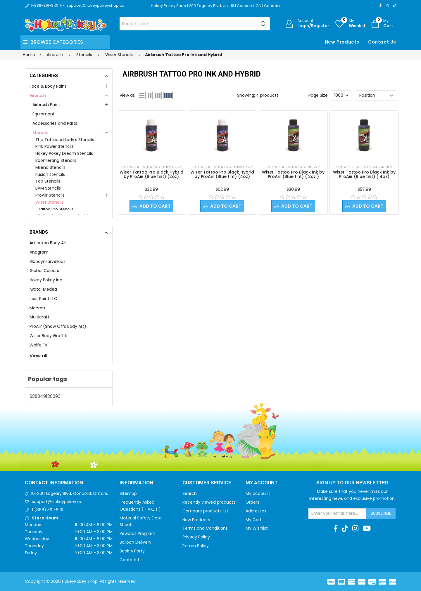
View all (38, 355)
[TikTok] (394, 5)
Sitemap (128, 493)
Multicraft (39, 317)
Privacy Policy (196, 537)
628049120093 (45, 396)
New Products (342, 42)
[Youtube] (367, 528)
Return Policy (195, 546)
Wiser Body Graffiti (48, 336)
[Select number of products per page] (341, 95)
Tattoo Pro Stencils (55, 209)
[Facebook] (380, 5)
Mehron (37, 308)
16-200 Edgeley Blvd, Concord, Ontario (69, 493)
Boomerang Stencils (55, 160)
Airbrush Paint (46, 105)
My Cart (254, 520)
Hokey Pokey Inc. (46, 280)
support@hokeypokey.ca (57, 502)
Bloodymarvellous (47, 261)
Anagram (39, 252)
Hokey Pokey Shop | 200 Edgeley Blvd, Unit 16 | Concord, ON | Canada (215, 5)
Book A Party (132, 551)
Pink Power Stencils (54, 146)
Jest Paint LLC (43, 298)
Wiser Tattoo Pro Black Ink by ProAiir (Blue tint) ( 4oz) (364, 174)
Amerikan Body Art (48, 243)
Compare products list (205, 511)
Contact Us (382, 42)
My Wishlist (257, 528)
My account (258, 493)
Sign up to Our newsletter (352, 483)
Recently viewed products (208, 502)
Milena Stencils (50, 167)
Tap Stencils (47, 181)
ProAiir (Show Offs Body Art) (58, 326)
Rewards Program (137, 533)
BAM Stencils (48, 188)
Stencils (40, 133)
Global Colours (44, 270)
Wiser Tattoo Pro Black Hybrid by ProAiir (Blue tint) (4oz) (222, 174)
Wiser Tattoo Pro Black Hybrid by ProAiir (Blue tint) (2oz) (151, 174)
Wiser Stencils (49, 202)
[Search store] (195, 23)
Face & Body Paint (48, 86)
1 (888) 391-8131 (47, 510)
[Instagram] (387, 5)
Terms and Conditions (205, 528)
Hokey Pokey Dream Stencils (64, 153)
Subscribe (381, 513)
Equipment (43, 114)
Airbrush (38, 95)
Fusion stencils (50, 174)
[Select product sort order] (376, 95)
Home (29, 55)
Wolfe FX (38, 345)
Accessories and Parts (54, 123)
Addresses (256, 511)
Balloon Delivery (135, 542)
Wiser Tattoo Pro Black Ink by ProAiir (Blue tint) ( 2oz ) (293, 174)
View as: (128, 95)
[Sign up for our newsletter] (338, 513)
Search (189, 493)
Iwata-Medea (43, 289)
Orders (252, 502)
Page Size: (318, 95)
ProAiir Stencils (50, 195)
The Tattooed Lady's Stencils (64, 140)
